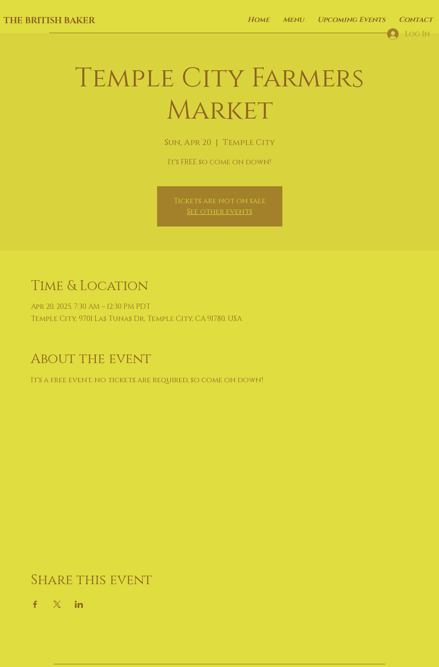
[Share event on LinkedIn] (79, 604)
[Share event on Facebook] (35, 604)
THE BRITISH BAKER (49, 20)
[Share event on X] (57, 604)
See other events (219, 212)
